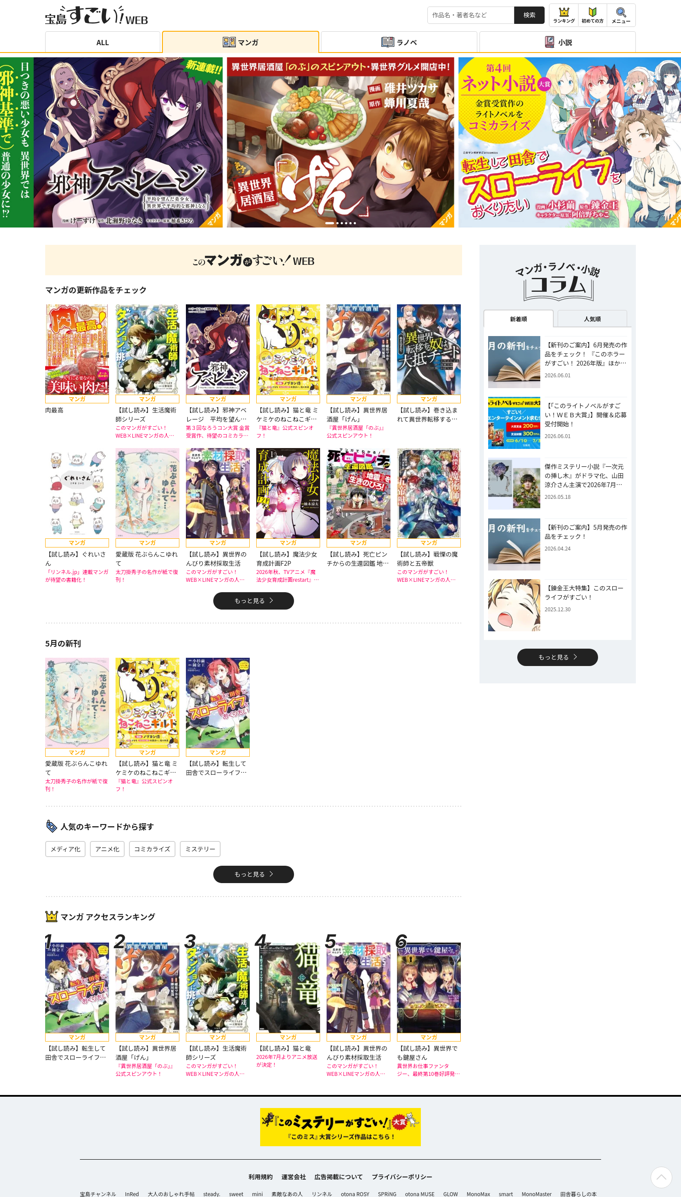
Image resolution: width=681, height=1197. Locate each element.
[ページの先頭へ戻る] (661, 1177)
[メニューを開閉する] (621, 15)
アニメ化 (107, 848)
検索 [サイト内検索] (529, 14)
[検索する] (470, 15)
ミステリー (200, 848)
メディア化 (65, 848)
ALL (102, 42)
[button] (329, 223)
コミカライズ (152, 848)
